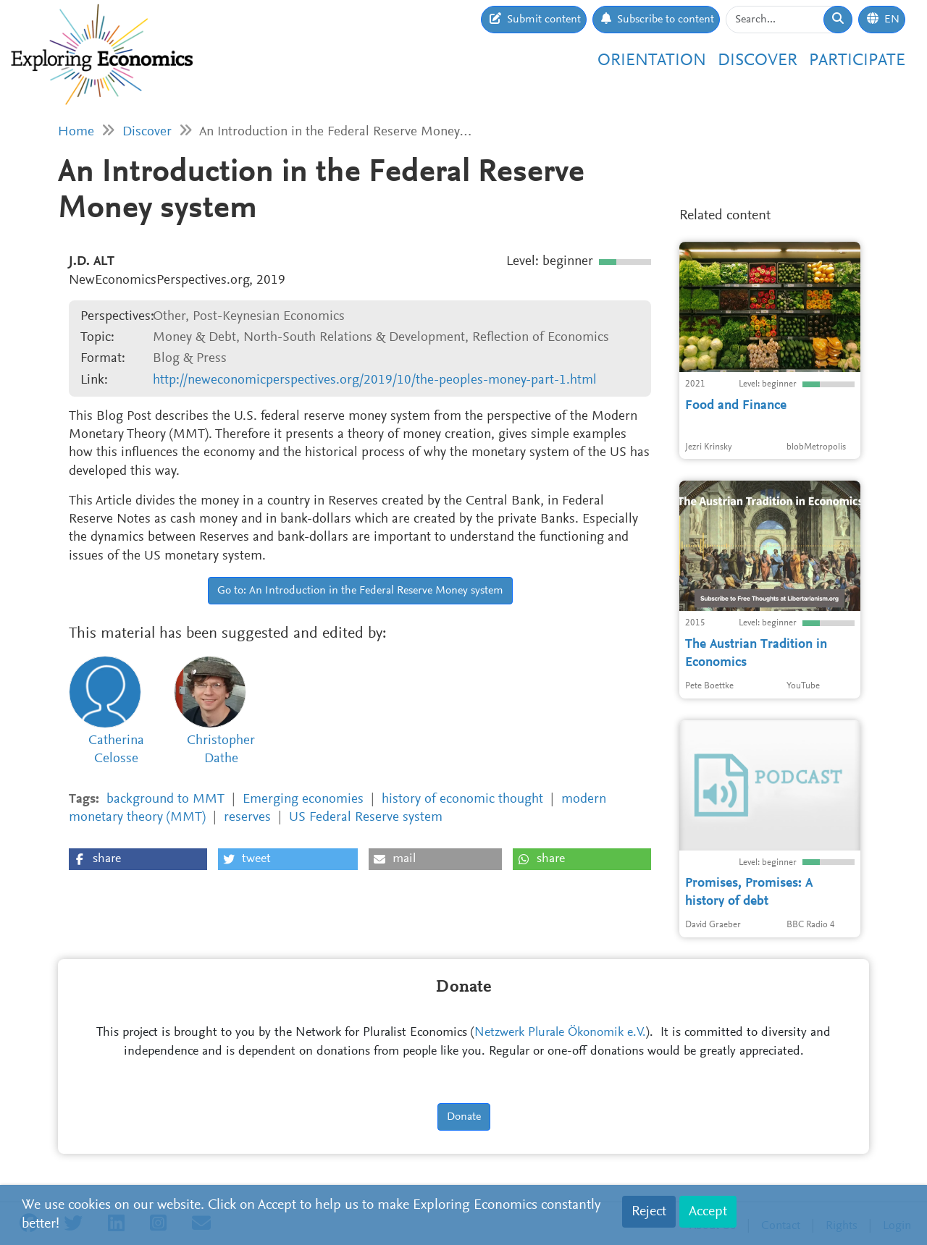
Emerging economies (303, 799)
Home (76, 132)
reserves (247, 817)
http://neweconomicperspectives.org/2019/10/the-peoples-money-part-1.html (375, 380)
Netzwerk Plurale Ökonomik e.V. (560, 1032)
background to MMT (165, 799)
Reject (649, 1211)
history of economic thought (462, 799)
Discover (757, 60)
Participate (857, 60)
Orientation (651, 60)
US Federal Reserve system (365, 817)
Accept (708, 1211)
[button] (138, 859)
